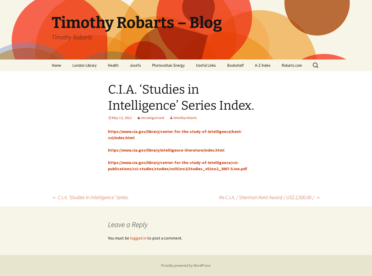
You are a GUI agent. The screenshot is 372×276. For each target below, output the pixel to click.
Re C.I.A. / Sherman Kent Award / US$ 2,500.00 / (269, 197)
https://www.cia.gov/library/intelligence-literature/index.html (166, 150)
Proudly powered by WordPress (186, 265)
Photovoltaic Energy (168, 65)
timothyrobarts (185, 117)
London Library (84, 65)
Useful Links (206, 65)
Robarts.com (292, 65)
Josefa (135, 65)
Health (113, 65)
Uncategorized (152, 117)
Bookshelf (235, 65)
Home (56, 65)
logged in (138, 238)
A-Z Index (262, 65)
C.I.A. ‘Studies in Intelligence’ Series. (90, 197)
